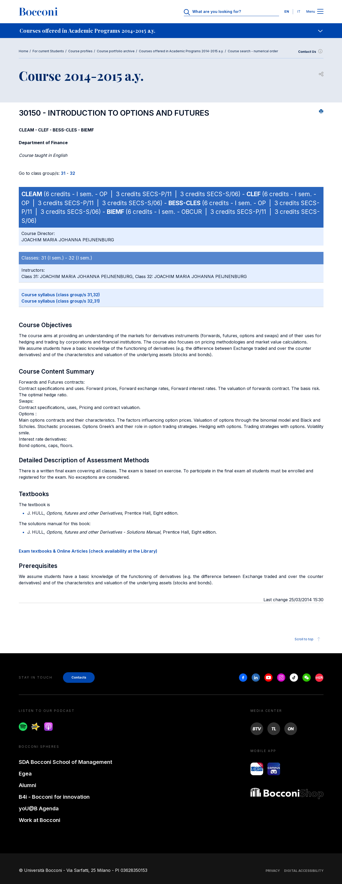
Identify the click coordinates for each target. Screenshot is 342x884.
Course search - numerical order (253, 51)
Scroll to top (308, 639)
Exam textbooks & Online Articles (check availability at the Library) (88, 551)
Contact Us (310, 52)
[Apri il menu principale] (320, 12)
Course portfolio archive (116, 51)
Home (23, 51)
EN (286, 11)
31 (63, 173)
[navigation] (171, 30)
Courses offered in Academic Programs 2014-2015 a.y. (181, 51)
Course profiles (80, 51)
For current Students (48, 51)
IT (298, 11)
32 (72, 173)
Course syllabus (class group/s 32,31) (60, 301)
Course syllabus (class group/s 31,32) (60, 294)
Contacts (78, 677)
